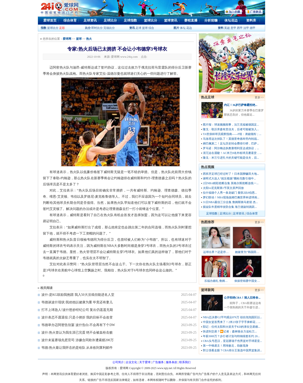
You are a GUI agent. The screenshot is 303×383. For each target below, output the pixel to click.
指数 (43, 28)
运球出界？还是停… (216, 252)
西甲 (240, 28)
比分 (88, 28)
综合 (151, 28)
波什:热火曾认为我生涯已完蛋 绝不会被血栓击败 (77, 332)
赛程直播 (190, 20)
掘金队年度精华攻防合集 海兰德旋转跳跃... (230, 207)
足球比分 (110, 20)
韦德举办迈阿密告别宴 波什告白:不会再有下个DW (78, 325)
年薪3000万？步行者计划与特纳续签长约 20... (231, 336)
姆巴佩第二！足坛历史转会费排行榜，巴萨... (231, 143)
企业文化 (131, 362)
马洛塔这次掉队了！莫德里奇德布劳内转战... (231, 138)
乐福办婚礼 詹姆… (216, 281)
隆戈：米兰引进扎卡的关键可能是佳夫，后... (231, 157)
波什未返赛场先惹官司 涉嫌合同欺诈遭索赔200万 (77, 340)
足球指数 (130, 20)
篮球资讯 (170, 20)
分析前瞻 (211, 20)
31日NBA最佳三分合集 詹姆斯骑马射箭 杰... (230, 202)
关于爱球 (145, 362)
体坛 (183, 28)
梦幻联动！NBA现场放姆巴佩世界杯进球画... (231, 197)
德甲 (252, 28)
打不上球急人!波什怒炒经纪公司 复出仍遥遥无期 (77, 310)
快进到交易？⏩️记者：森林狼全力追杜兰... (230, 331)
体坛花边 (231, 20)
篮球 (145, 28)
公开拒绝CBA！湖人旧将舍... (242, 297)
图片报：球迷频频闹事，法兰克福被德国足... (231, 124)
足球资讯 (90, 20)
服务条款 (171, 362)
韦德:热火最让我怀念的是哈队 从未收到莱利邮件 (77, 347)
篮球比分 (150, 20)
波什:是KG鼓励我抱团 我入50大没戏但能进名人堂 (77, 294)
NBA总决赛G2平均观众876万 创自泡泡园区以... (232, 317)
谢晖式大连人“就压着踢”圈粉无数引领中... (229, 178)
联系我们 (185, 362)
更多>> (259, 97)
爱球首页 (50, 20)
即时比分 (97, 28)
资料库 (251, 20)
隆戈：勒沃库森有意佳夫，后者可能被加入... (231, 129)
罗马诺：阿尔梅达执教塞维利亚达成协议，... (231, 148)
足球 (138, 28)
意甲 (233, 28)
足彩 (62, 28)
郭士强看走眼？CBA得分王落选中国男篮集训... (232, 350)
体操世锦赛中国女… (247, 281)
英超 (227, 28)
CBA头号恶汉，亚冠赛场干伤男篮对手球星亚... (232, 341)
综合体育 (70, 20)
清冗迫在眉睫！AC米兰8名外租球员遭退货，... (232, 153)
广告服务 (158, 362)
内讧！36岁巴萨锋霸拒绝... (240, 105)
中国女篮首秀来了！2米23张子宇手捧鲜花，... (231, 322)
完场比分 (109, 28)
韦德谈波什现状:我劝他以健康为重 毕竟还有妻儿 (77, 302)
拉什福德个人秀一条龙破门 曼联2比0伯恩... (230, 192)
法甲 (246, 28)
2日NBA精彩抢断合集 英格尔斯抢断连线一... (230, 183)
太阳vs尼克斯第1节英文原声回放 (223, 188)
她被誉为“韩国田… (247, 252)
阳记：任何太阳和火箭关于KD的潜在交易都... (231, 326)
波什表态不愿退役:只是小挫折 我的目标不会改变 (77, 317)
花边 (189, 28)
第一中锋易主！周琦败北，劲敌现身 (225, 345)
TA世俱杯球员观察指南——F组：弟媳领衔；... (232, 134)
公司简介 (118, 362)
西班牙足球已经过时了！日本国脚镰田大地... (231, 173)
